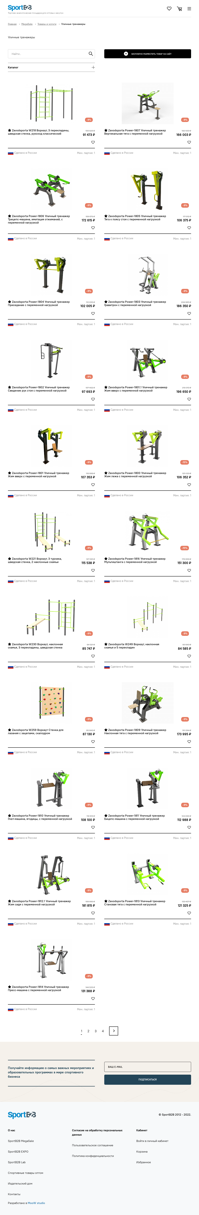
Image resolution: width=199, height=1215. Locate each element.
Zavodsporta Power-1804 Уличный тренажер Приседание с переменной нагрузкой (39, 303)
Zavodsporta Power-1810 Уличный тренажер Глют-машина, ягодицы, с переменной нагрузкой (40, 817)
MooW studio (36, 1203)
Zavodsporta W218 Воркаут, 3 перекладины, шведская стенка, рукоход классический (39, 132)
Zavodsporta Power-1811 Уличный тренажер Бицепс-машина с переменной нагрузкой (135, 817)
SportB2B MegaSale (21, 1141)
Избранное (143, 1162)
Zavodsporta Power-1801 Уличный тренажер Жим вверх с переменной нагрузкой (39, 474)
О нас (11, 1130)
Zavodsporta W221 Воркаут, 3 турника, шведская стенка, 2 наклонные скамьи (35, 560)
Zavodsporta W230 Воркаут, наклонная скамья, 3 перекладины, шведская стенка (36, 646)
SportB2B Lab (17, 1162)
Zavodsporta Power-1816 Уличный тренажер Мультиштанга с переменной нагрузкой (135, 560)
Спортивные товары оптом (25, 1173)
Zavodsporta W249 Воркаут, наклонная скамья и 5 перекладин (132, 646)
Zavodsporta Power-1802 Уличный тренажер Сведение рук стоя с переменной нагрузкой (39, 389)
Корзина (141, 1151)
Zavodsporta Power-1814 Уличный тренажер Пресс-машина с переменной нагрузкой (39, 988)
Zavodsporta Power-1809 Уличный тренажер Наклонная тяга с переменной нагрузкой (135, 731)
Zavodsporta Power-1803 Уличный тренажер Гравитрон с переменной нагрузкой (135, 303)
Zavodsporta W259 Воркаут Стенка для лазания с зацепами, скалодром (36, 731)
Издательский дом (20, 1183)
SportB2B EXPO (18, 1151)
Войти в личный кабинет (152, 1141)
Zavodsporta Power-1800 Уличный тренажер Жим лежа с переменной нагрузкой (135, 474)
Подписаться (147, 1079)
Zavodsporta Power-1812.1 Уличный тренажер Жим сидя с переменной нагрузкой (39, 902)
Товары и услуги (46, 24)
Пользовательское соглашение (92, 1145)
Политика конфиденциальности (93, 1156)
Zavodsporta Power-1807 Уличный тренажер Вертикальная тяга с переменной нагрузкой (135, 132)
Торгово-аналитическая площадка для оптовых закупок (35, 13)
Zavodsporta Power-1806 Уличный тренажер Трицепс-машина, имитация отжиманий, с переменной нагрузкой (39, 219)
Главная (12, 24)
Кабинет (141, 1130)
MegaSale (27, 24)
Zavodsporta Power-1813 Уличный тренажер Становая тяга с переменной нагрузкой (135, 902)
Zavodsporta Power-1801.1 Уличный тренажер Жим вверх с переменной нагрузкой (136, 389)
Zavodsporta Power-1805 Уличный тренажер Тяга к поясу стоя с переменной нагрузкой (135, 217)
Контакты (14, 1194)
